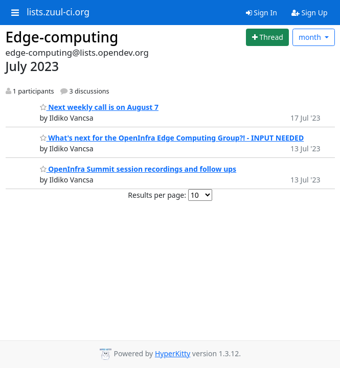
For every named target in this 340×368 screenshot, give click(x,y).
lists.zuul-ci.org (58, 12)
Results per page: (157, 195)
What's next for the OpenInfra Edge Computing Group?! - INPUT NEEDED (172, 138)
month (311, 37)
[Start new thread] (267, 37)
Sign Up (309, 12)
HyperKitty (172, 353)
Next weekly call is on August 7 (99, 107)
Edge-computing (62, 37)
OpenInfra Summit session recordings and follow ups (138, 169)
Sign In (261, 12)
